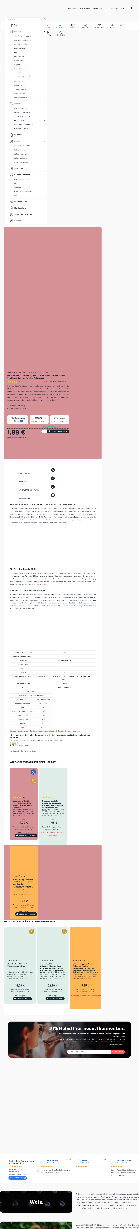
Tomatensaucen (42, 372)
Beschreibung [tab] (23, 473)
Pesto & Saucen (29, 372)
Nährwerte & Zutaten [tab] (29, 490)
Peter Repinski (53, 1160)
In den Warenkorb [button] (27, 835)
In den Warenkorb (59, 431)
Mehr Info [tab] (23, 481)
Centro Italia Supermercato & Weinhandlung (21, 1162)
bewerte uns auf (18, 1178)
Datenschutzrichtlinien (115, 1044)
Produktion (44, 584)
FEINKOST (17, 372)
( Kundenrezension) (20, 382)
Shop (9, 372)
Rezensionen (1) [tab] (26, 498)
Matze (84, 1160)
